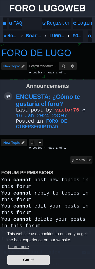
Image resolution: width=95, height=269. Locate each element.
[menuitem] (15, 23)
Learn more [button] (18, 247)
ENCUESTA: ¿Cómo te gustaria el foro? (48, 100)
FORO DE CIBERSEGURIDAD (41, 124)
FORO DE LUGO (36, 53)
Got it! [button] (28, 260)
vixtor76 (67, 110)
